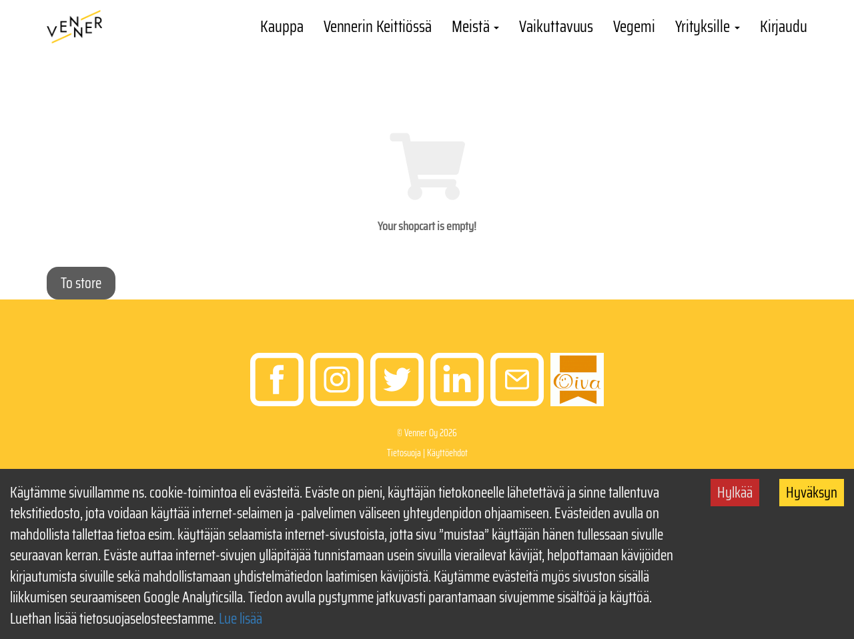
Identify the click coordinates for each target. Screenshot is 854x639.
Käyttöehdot (447, 453)
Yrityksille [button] (707, 26)
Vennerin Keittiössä (378, 26)
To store (81, 283)
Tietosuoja (404, 453)
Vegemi (634, 26)
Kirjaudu (783, 26)
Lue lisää (240, 618)
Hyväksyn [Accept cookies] (811, 492)
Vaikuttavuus (556, 26)
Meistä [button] (475, 26)
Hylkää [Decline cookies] (735, 492)
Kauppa (281, 26)
